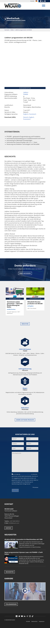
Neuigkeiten (10, 572)
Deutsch (25, 117)
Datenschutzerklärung (25, 474)
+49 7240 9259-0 (14, 521)
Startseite (7, 30)
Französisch (32, 114)
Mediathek (25, 324)
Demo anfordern (25, 273)
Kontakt (32, 1)
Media (12, 30)
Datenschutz (34, 621)
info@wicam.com (14, 523)
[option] (15, 302)
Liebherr (25, 92)
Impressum (41, 621)
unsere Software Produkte (25, 420)
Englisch (25, 114)
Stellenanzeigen (11, 604)
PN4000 (25, 94)
